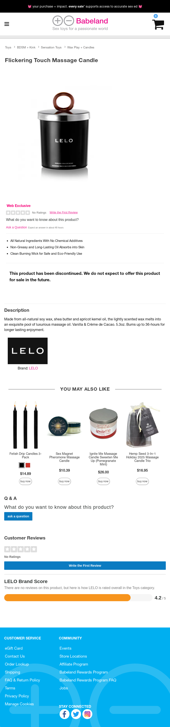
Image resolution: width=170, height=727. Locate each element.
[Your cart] (158, 24)
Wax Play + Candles (80, 47)
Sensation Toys (51, 47)
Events (65, 648)
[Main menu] (6, 24)
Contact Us (15, 656)
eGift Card (14, 648)
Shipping (12, 672)
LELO (33, 368)
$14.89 (25, 473)
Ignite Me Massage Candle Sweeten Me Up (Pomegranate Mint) (103, 459)
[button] (21, 465)
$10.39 (64, 470)
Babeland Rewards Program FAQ (88, 680)
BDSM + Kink (26, 47)
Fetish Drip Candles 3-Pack (26, 455)
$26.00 (103, 472)
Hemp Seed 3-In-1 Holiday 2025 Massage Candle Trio (142, 457)
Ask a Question (16, 227)
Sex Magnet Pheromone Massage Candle (64, 457)
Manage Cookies (19, 704)
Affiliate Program (74, 664)
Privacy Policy (17, 696)
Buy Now (25, 481)
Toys (8, 47)
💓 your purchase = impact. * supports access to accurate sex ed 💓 (85, 6)
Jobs (64, 688)
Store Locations (73, 656)
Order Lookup (17, 664)
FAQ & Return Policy (22, 680)
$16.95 (142, 470)
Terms (10, 688)
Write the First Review (64, 212)
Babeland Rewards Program (84, 672)
